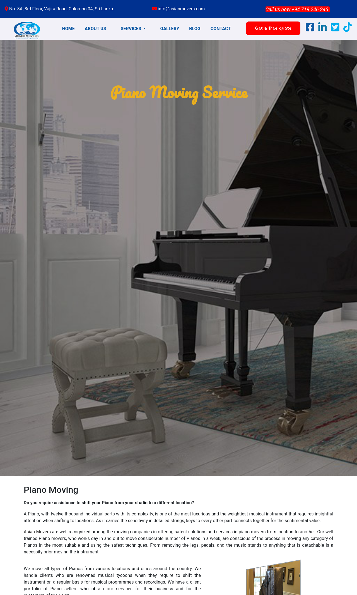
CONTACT (221, 28)
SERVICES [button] (132, 28)
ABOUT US (95, 28)
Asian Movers (37, 531)
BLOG (194, 28)
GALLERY (169, 28)
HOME (68, 28)
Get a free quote (273, 28)
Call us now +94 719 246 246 (297, 9)
